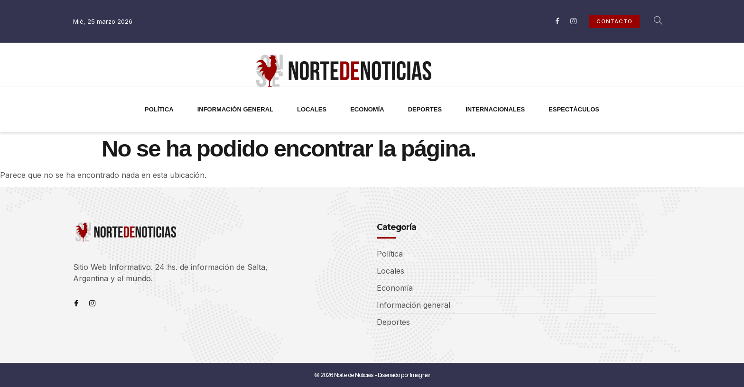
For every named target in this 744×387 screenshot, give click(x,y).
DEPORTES (425, 109)
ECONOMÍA (367, 109)
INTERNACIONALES (495, 109)
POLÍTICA (159, 109)
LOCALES (311, 109)
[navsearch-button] (652, 21)
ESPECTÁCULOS (574, 109)
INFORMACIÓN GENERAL (235, 109)
